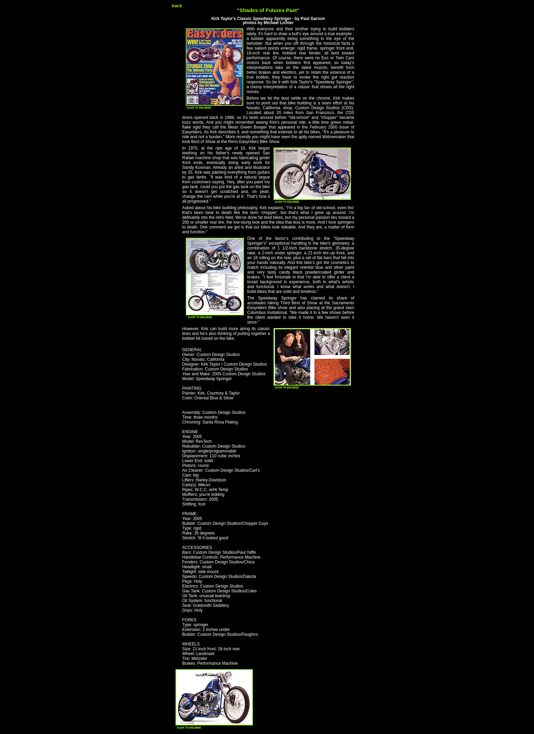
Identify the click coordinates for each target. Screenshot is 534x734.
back (177, 5)
